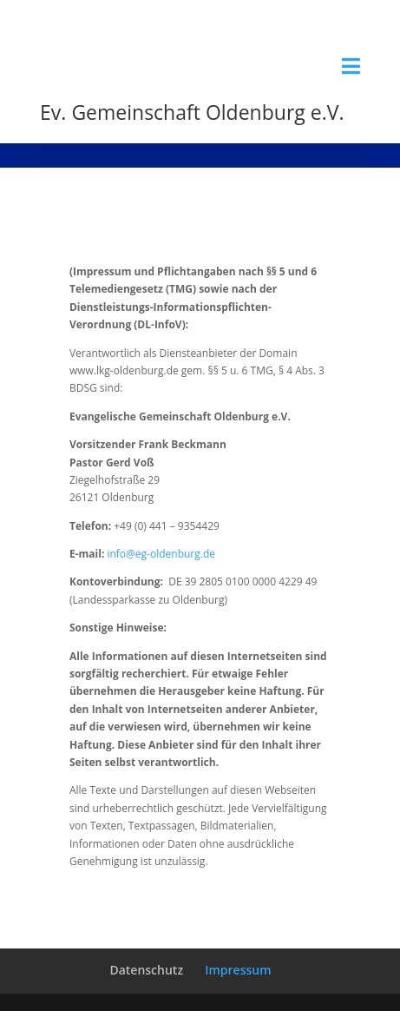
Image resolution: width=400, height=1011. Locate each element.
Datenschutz (146, 969)
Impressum (238, 969)
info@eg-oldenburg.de (161, 553)
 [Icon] (351, 66)
